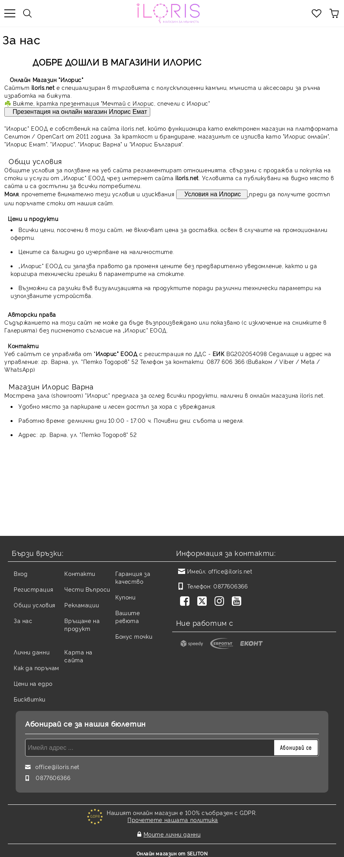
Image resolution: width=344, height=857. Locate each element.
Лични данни (31, 652)
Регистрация (33, 589)
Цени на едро (33, 683)
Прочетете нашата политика (172, 819)
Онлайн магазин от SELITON (172, 849)
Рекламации (81, 604)
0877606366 (230, 586)
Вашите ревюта (127, 616)
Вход (20, 573)
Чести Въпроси (87, 589)
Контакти (79, 573)
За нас (23, 620)
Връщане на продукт (82, 624)
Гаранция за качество (132, 577)
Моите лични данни (172, 832)
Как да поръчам (36, 667)
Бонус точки (133, 636)
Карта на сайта (78, 655)
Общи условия (34, 604)
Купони (125, 597)
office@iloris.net (230, 571)
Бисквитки (30, 699)
